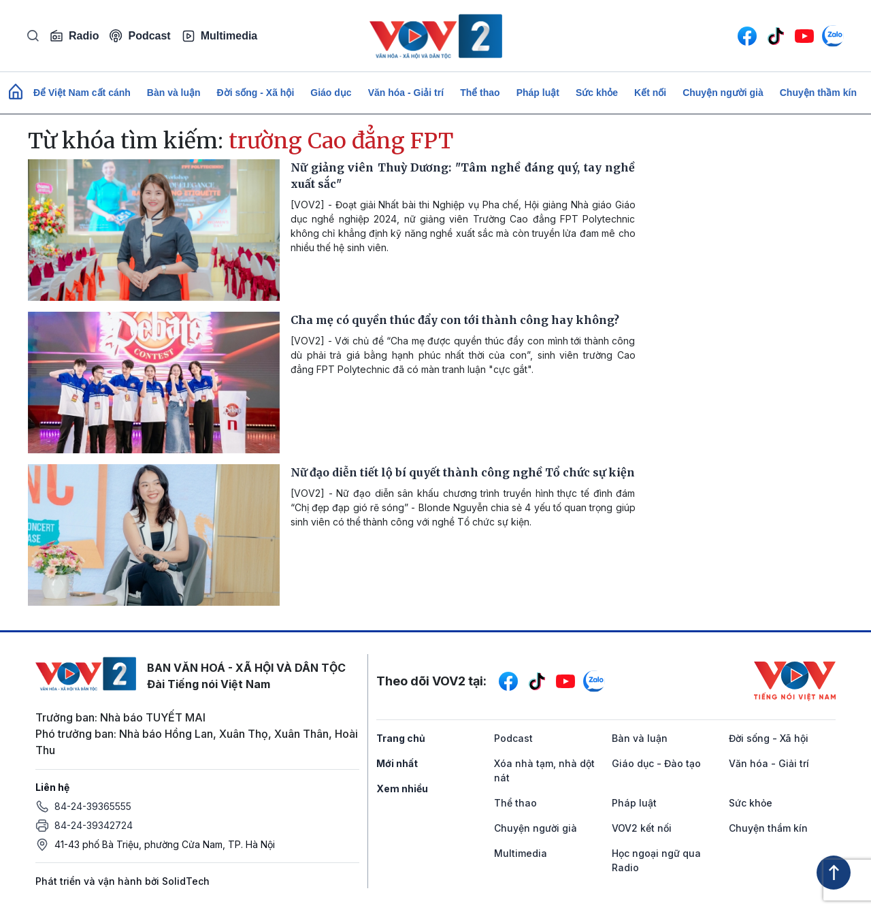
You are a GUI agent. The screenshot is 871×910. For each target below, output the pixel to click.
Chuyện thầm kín (818, 92)
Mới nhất (397, 763)
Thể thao (480, 92)
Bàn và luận (174, 92)
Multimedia (220, 36)
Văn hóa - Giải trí (406, 92)
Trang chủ (400, 738)
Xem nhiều (402, 788)
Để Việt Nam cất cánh (82, 92)
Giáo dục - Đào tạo (656, 763)
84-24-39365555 (92, 806)
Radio (74, 36)
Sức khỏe (597, 92)
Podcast (140, 35)
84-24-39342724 (93, 825)
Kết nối (650, 92)
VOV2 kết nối (642, 828)
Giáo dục (330, 92)
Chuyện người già (723, 92)
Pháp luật (537, 92)
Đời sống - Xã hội (256, 92)
